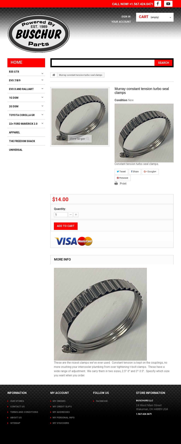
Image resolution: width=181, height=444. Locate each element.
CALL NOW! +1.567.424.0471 (132, 4)
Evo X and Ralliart (21, 89)
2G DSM (13, 106)
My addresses (61, 412)
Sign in (127, 16)
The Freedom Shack (22, 141)
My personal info (63, 417)
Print (123, 183)
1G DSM (13, 97)
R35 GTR (14, 71)
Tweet (121, 171)
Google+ (150, 171)
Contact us (17, 406)
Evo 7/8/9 (14, 80)
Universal (15, 149)
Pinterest (122, 178)
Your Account (121, 21)
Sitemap (15, 423)
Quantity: (60, 209)
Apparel (14, 132)
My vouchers (61, 423)
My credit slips (62, 406)
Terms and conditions (24, 412)
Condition (121, 100)
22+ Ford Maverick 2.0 (23, 123)
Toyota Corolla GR (22, 115)
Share (135, 171)
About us (16, 417)
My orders (59, 401)
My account (59, 393)
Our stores (17, 401)
